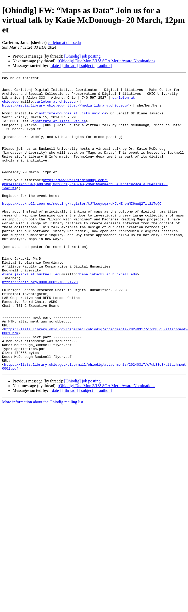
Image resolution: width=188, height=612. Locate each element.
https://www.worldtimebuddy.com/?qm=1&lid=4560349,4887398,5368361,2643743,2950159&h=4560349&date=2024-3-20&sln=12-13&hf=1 (92, 203)
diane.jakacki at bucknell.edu (31, 309)
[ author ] (104, 65)
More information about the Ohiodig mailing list (42, 456)
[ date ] (55, 65)
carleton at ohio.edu (64, 42)
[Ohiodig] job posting (82, 56)
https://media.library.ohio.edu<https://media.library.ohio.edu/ (65, 111)
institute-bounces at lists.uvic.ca (71, 121)
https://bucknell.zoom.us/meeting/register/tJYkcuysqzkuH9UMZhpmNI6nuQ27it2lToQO (81, 224)
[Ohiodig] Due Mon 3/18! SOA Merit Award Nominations (106, 61)
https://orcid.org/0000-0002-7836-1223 (40, 318)
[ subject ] (87, 65)
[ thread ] (70, 65)
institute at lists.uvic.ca (59, 130)
